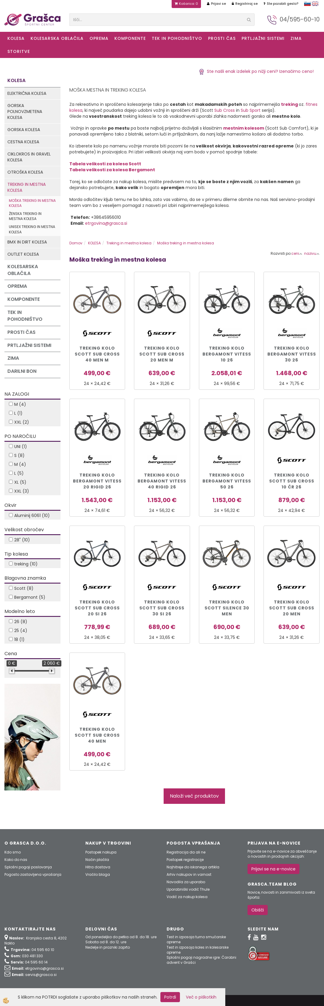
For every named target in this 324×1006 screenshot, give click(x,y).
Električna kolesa (26, 93)
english (315, 3)
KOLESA (16, 38)
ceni (296, 253)
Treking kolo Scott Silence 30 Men (227, 608)
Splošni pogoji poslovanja (28, 867)
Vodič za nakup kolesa (187, 896)
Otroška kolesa (25, 172)
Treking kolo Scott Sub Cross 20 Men (291, 608)
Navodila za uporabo (186, 881)
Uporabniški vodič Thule (188, 889)
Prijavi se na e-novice (273, 869)
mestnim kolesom (243, 128)
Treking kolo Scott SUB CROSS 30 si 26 (161, 608)
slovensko (307, 3)
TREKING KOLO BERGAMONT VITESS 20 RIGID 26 (97, 481)
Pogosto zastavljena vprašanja (32, 874)
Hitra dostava (97, 867)
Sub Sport (251, 110)
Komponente (130, 38)
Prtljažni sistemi (263, 38)
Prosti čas (222, 38)
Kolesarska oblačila (57, 38)
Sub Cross (224, 110)
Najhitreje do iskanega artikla (193, 867)
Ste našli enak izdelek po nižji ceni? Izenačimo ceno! (256, 71)
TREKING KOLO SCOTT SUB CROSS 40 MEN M (97, 354)
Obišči (257, 910)
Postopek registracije (185, 859)
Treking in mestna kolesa (26, 187)
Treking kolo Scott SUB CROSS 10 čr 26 (291, 481)
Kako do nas (15, 859)
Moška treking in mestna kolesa (32, 203)
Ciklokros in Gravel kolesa (29, 157)
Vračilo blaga (97, 874)
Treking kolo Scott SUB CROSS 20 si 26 (97, 608)
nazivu (312, 253)
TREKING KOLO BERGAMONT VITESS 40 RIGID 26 (162, 481)
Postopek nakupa (100, 852)
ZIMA (296, 38)
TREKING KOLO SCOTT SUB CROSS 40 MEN (97, 735)
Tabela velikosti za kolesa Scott (105, 164)
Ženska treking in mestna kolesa (25, 216)
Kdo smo (12, 852)
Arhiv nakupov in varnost (189, 874)
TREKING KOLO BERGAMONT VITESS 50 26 (226, 481)
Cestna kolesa (23, 142)
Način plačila (97, 859)
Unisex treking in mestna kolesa (32, 229)
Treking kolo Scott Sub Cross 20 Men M (161, 354)
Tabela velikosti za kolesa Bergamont (112, 170)
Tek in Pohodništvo (177, 38)
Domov (75, 243)
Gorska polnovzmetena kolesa (24, 111)
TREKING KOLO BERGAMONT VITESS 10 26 (226, 354)
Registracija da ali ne (186, 852)
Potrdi (170, 997)
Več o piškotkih (201, 997)
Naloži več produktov (194, 796)
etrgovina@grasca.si (106, 223)
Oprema (99, 38)
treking (289, 104)
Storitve (18, 51)
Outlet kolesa (23, 254)
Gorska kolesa (23, 130)
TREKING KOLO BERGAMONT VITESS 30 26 (291, 354)
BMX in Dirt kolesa (27, 242)
